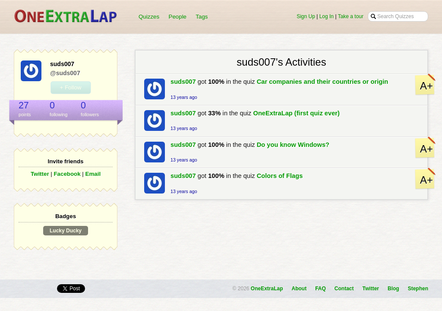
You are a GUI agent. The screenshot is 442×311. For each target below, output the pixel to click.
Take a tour (350, 16)
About (299, 289)
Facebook (67, 174)
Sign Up (306, 16)
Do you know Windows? (293, 144)
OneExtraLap (267, 289)
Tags (202, 16)
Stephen (418, 289)
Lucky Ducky (66, 231)
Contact (344, 289)
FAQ (320, 289)
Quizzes (149, 16)
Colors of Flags (280, 175)
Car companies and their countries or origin (322, 81)
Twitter (40, 174)
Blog (393, 289)
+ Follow (70, 87)
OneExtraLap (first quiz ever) (296, 113)
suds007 (183, 81)
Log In (326, 16)
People (178, 16)
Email (93, 174)
